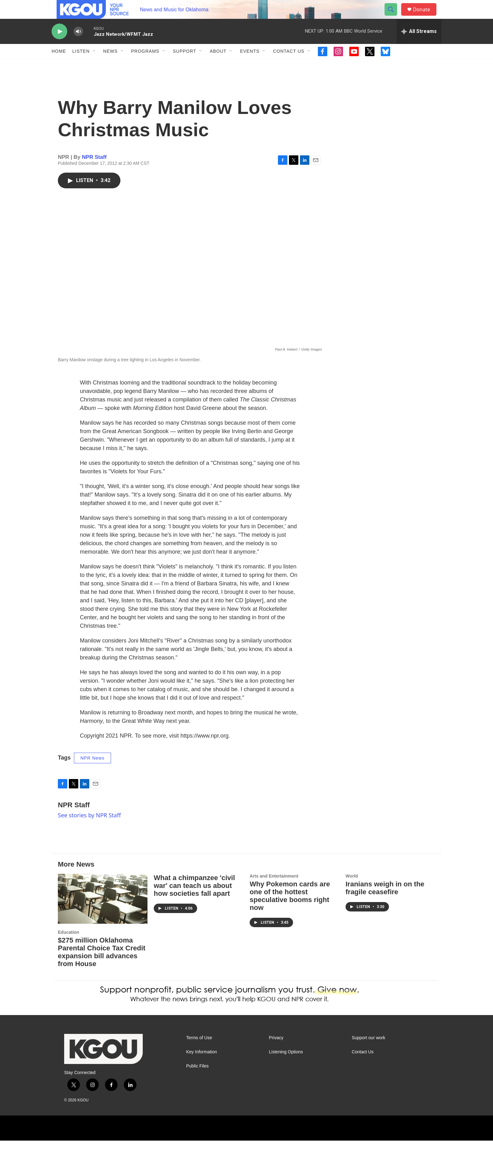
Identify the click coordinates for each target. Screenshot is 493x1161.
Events (249, 65)
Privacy (276, 1058)
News (110, 65)
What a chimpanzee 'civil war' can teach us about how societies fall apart (194, 906)
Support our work (368, 1058)
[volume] (78, 46)
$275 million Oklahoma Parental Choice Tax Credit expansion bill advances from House (101, 972)
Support (184, 65)
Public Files (197, 1086)
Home (59, 65)
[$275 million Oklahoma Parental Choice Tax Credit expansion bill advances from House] (102, 919)
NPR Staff (94, 177)
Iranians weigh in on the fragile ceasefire (385, 908)
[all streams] (418, 45)
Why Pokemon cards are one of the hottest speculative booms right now (290, 916)
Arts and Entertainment (274, 896)
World (352, 896)
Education (68, 952)
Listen (81, 65)
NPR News (92, 778)
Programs (145, 65)
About (218, 65)
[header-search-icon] (393, 16)
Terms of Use (199, 1058)
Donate (425, 16)
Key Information (201, 1072)
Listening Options (286, 1072)
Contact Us (288, 65)
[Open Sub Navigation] (94, 65)
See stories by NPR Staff (89, 835)
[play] (59, 45)
